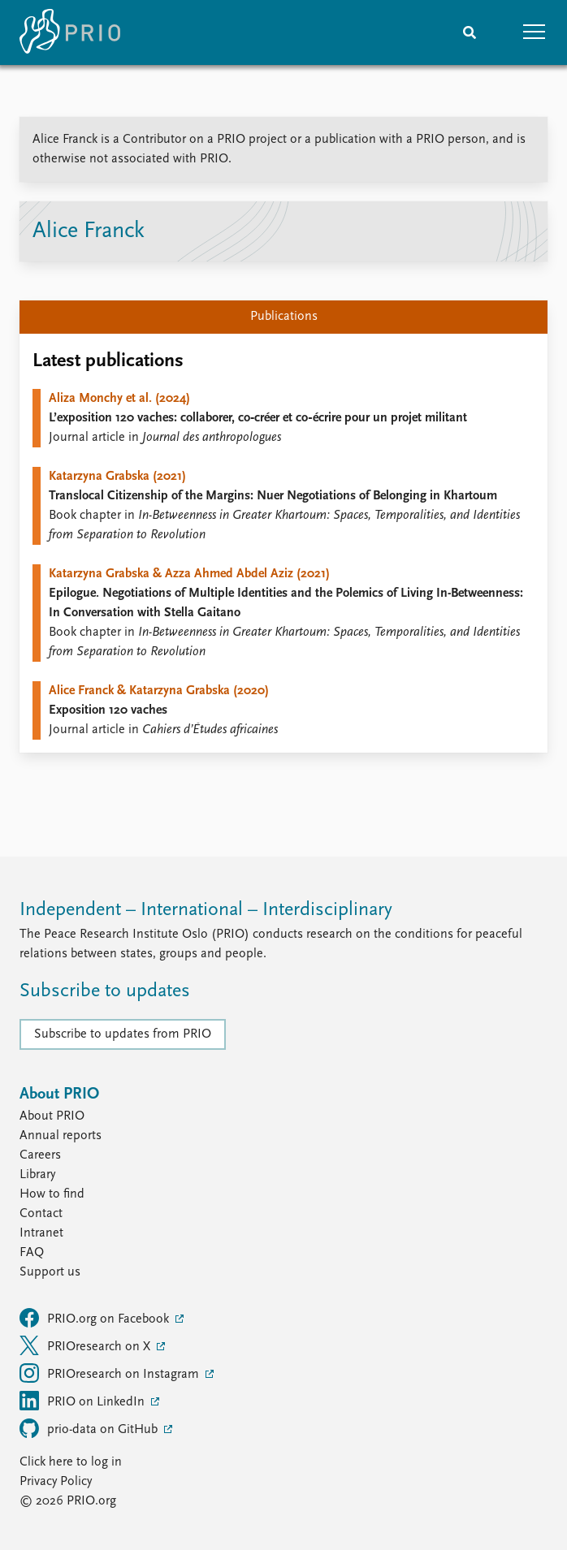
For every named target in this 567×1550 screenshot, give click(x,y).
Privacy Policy (55, 1481)
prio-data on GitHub (90, 1428)
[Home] (69, 32)
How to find (51, 1194)
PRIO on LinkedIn (83, 1400)
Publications (284, 316)
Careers (40, 1155)
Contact (41, 1213)
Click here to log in (70, 1462)
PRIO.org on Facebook (95, 1318)
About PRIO (51, 1116)
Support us (49, 1272)
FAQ (31, 1252)
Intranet (41, 1233)
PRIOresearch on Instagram (110, 1373)
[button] (534, 32)
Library (37, 1174)
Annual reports (60, 1135)
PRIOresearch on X (86, 1345)
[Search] (469, 32)
